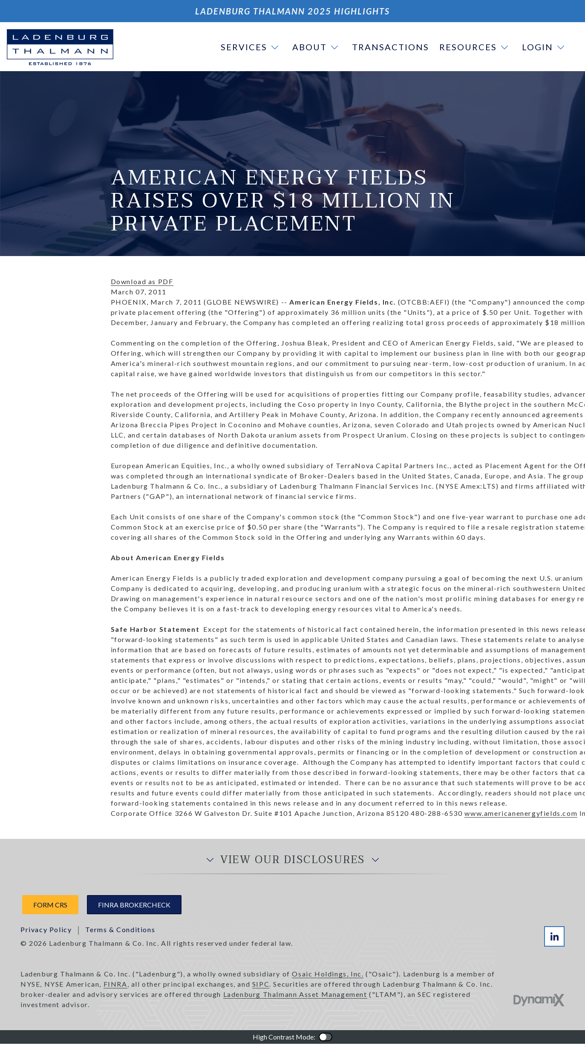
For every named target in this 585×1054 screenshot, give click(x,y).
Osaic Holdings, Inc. (327, 974)
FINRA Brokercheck (134, 905)
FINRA (115, 984)
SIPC (260, 984)
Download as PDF (142, 281)
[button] (251, 47)
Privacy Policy (46, 929)
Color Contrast (325, 1037)
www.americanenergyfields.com (520, 813)
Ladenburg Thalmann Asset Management (295, 994)
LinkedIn (554, 936)
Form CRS (50, 905)
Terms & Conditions (120, 929)
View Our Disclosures (292, 860)
